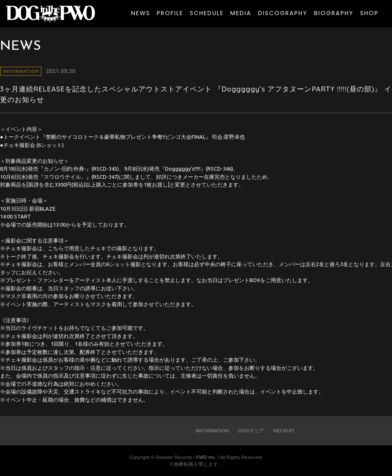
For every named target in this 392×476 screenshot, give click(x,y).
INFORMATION (212, 430)
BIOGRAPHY (334, 13)
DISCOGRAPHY (282, 13)
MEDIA (241, 13)
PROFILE (170, 13)
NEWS (140, 13)
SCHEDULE (207, 13)
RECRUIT (283, 430)
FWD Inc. (206, 457)
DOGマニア (251, 430)
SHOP (369, 13)
